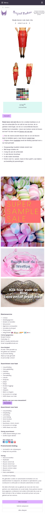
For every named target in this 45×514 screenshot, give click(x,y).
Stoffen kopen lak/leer (9, 435)
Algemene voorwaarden (10, 326)
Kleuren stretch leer (9, 464)
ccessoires (7, 425)
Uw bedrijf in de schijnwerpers (12, 449)
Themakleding (7, 375)
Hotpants (5, 390)
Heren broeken (7, 419)
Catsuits (5, 377)
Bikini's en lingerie (8, 392)
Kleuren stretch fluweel (10, 466)
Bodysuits (6, 379)
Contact (5, 318)
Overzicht (7, 116)
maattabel (17, 140)
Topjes (5, 388)
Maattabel (6, 460)
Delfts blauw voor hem (10, 427)
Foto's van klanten (8, 472)
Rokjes (5, 384)
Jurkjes (5, 382)
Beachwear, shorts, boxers (11, 423)
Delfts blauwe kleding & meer (12, 433)
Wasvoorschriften (8, 458)
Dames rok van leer (25, 131)
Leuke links (6, 474)
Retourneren (6, 324)
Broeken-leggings (8, 386)
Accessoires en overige (10, 394)
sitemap (20, 507)
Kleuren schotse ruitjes (10, 468)
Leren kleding (7, 417)
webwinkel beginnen (31, 507)
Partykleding (6, 413)
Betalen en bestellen (9, 322)
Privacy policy (7, 330)
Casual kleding (7, 367)
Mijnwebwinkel (22, 510)
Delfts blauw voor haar (10, 396)
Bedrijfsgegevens (8, 320)
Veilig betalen (7, 332)
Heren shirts (6, 421)
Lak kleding (6, 373)
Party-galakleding (8, 369)
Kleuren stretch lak (8, 462)
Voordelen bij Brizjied (9, 328)
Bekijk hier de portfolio (10, 451)
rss (24, 507)
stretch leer (31, 138)
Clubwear (5, 371)
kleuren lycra (6, 470)
